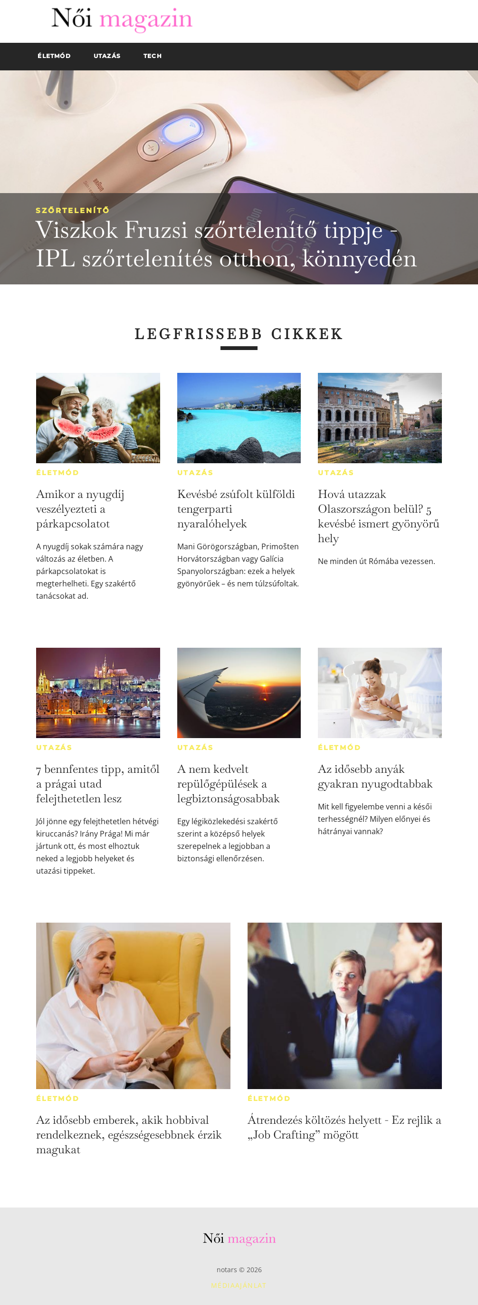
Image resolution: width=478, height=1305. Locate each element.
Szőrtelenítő (73, 210)
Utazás (195, 472)
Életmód (58, 472)
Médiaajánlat (239, 1285)
